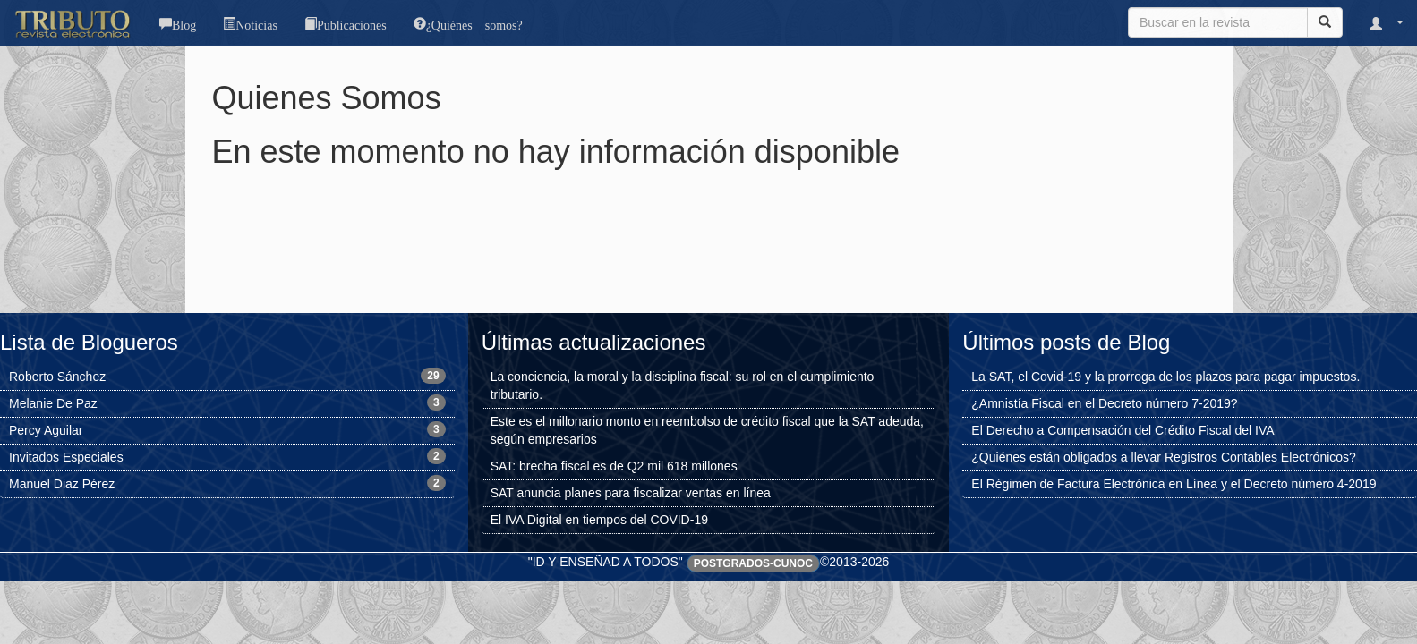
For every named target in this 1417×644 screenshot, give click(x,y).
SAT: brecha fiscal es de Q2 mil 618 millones (614, 466)
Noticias (256, 23)
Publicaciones (352, 23)
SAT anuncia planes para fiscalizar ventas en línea (631, 493)
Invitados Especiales (66, 457)
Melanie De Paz (53, 403)
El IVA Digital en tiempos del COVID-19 (599, 520)
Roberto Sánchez (57, 376)
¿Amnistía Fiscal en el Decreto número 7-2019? (1104, 403)
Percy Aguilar (45, 430)
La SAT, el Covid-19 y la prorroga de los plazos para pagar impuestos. (1165, 376)
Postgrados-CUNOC (753, 563)
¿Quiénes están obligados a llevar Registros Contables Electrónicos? (1163, 457)
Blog (184, 23)
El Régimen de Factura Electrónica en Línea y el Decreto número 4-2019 (1173, 484)
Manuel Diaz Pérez (62, 484)
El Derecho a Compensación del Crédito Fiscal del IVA (1122, 430)
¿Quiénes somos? (474, 23)
